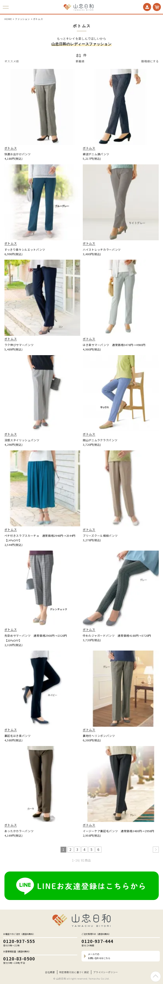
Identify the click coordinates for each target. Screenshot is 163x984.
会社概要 (50, 972)
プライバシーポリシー (105, 972)
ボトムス (38, 19)
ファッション (22, 19)
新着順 (80, 61)
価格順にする (150, 61)
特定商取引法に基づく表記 (74, 972)
